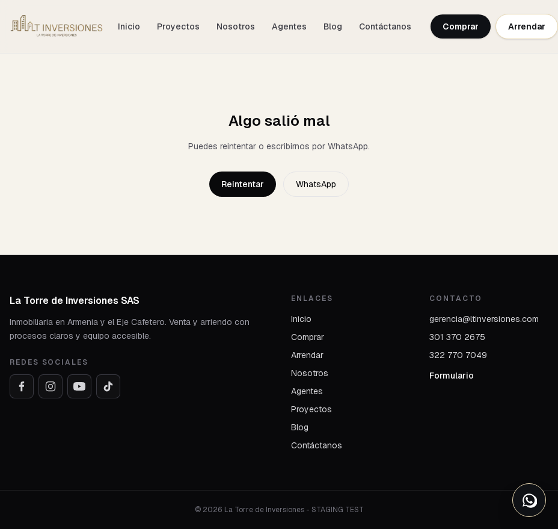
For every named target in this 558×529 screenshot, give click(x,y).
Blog (332, 26)
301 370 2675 (457, 337)
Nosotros (235, 26)
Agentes (289, 26)
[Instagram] (50, 386)
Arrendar (526, 26)
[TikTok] (108, 386)
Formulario (451, 375)
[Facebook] (22, 386)
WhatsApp (316, 184)
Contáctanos (385, 26)
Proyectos (178, 26)
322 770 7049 (458, 355)
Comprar (461, 26)
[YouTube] (79, 386)
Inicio (129, 26)
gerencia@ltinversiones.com (484, 319)
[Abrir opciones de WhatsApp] (529, 500)
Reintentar (242, 184)
